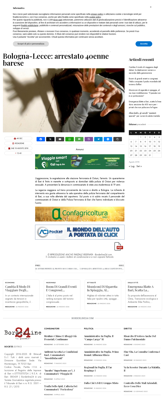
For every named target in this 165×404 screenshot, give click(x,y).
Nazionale (51, 282)
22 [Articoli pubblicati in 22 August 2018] (141, 150)
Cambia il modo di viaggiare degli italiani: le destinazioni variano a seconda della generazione (143, 70)
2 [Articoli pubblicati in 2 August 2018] (145, 137)
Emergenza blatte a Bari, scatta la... (141, 288)
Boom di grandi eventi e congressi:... (61, 288)
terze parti (57, 20)
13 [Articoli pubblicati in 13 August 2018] (131, 146)
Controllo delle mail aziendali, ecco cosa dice (140, 384)
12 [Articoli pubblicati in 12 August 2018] (159, 141)
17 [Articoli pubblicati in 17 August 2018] (150, 146)
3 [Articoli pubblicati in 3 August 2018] (149, 137)
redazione (10, 307)
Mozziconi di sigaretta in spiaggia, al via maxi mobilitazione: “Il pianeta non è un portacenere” (145, 93)
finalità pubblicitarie (29, 25)
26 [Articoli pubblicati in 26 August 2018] (159, 150)
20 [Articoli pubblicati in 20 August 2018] (131, 150)
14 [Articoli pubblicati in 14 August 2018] (136, 146)
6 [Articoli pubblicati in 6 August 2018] (131, 141)
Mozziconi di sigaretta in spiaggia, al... (102, 288)
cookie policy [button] (95, 17)
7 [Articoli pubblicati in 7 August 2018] (135, 141)
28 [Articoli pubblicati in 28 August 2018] (136, 155)
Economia (10, 282)
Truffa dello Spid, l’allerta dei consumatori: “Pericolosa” (60, 388)
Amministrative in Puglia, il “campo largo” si (98, 338)
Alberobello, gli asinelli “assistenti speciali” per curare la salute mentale (144, 114)
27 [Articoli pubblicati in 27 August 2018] (131, 155)
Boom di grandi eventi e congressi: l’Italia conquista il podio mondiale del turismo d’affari (145, 81)
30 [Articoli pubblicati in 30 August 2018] (145, 155)
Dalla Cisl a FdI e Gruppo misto (101, 383)
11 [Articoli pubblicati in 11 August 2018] (154, 141)
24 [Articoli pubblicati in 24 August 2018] (150, 150)
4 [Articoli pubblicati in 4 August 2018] (154, 137)
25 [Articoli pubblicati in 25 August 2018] (154, 150)
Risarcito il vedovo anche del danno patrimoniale (140, 338)
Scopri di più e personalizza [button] (31, 44)
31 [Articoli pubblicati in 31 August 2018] (150, 155)
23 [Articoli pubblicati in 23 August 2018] (145, 150)
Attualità (91, 282)
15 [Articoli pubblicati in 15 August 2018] (141, 146)
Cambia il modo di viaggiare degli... (17, 288)
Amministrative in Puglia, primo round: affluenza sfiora (101, 353)
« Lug (131, 166)
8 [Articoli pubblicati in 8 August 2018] (140, 141)
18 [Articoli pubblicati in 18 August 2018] (155, 146)
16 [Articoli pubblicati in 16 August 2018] (145, 146)
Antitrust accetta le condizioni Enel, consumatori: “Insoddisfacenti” (61, 355)
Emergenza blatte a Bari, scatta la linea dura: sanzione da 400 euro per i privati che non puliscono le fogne (145, 104)
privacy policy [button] (97, 14)
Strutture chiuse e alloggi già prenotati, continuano (60, 338)
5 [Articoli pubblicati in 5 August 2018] (159, 137)
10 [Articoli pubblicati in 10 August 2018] (150, 141)
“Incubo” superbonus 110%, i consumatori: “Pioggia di (59, 372)
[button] (150, 7)
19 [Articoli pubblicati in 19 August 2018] (159, 146)
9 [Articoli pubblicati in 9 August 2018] (145, 141)
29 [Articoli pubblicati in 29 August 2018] (141, 155)
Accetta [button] (144, 44)
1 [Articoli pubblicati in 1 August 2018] (140, 137)
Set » (139, 166)
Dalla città (133, 282)
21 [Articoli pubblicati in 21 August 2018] (136, 150)
